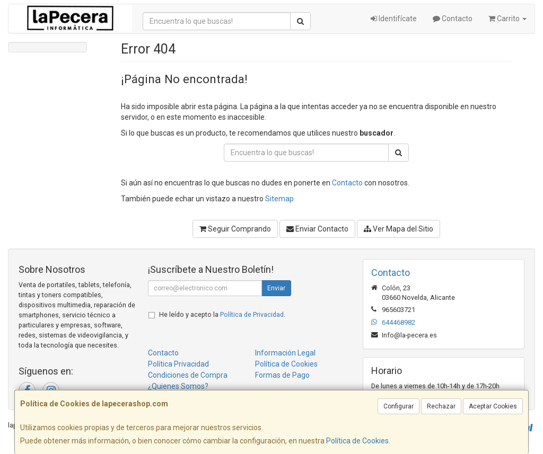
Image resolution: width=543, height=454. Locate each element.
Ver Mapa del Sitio (398, 229)
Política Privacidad (178, 364)
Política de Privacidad (252, 314)
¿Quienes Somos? (178, 386)
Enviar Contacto (317, 229)
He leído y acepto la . (222, 314)
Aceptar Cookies (493, 406)
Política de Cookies (357, 441)
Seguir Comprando (235, 229)
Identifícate (394, 18)
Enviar (276, 288)
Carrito (507, 18)
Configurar (398, 406)
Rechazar (441, 406)
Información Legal (285, 353)
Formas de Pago (282, 375)
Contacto (452, 18)
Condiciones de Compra (187, 375)
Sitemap (279, 198)
